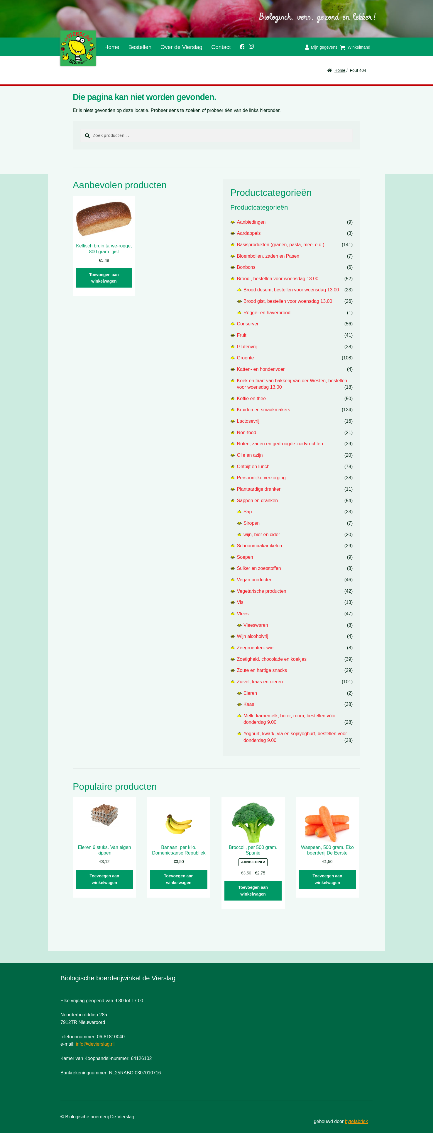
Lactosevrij (248, 421)
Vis (240, 602)
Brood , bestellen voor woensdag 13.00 (278, 278)
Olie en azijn (250, 455)
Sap (247, 511)
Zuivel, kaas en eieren (260, 681)
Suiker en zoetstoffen (259, 568)
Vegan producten (255, 579)
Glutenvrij (247, 346)
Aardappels (249, 233)
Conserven (248, 323)
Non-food (246, 432)
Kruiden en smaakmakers (263, 409)
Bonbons (246, 267)
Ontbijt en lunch (253, 466)
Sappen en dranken (257, 500)
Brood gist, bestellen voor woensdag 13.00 (287, 301)
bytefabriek (356, 1121)
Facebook (239, 45)
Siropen (251, 523)
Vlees (243, 613)
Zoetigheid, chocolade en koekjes (272, 659)
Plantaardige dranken (259, 489)
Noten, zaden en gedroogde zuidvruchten (280, 443)
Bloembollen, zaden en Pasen (268, 256)
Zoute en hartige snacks (262, 670)
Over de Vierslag (181, 47)
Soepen (245, 557)
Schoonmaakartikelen (259, 545)
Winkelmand (359, 47)
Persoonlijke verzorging (261, 477)
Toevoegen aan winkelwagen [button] (104, 278)
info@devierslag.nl (95, 1044)
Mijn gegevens (324, 47)
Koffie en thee (251, 398)
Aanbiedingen (251, 222)
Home (111, 47)
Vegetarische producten (261, 591)
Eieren (250, 693)
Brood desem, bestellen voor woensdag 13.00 (291, 289)
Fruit (241, 335)
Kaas (248, 704)
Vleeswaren (255, 625)
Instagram (249, 45)
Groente (245, 357)
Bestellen (139, 47)
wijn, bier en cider (261, 534)
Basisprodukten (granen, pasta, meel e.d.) (280, 244)
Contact (221, 47)
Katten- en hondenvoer (261, 369)
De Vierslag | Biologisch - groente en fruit (78, 48)
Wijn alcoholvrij (252, 636)
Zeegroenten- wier (256, 647)
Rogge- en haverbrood (266, 312)
